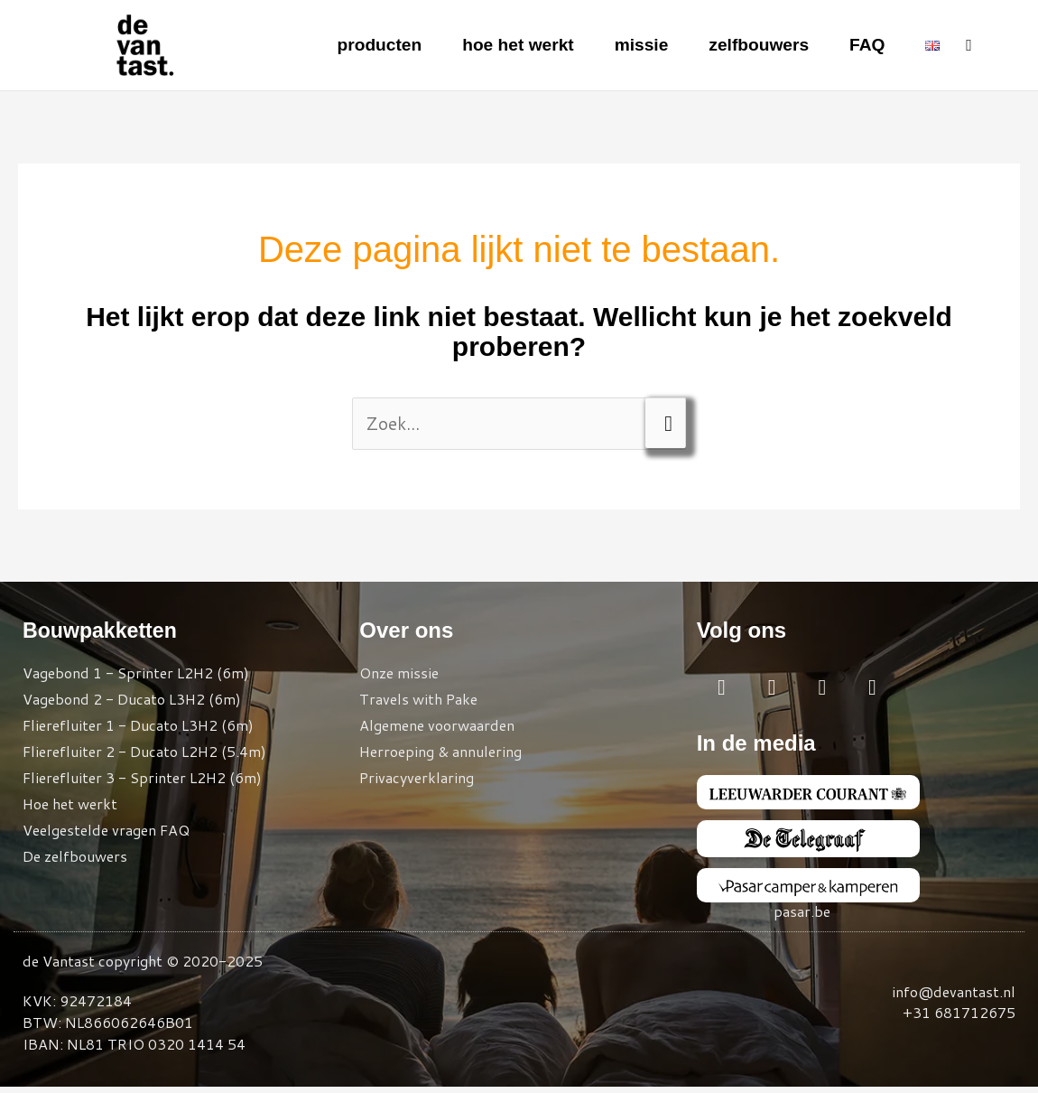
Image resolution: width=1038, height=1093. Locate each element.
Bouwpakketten (102, 631)
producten (364, 45)
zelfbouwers (755, 45)
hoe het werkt (507, 45)
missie (634, 45)
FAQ (866, 45)
